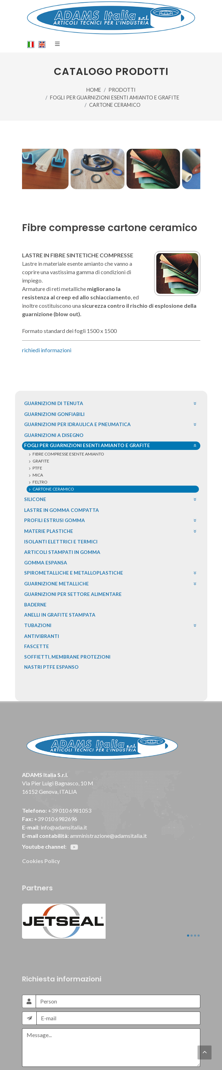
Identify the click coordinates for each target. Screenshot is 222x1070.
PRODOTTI (122, 90)
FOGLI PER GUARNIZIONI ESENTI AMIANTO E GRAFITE (114, 97)
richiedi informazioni (46, 350)
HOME (93, 90)
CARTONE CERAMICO (115, 105)
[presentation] (75, 1035)
